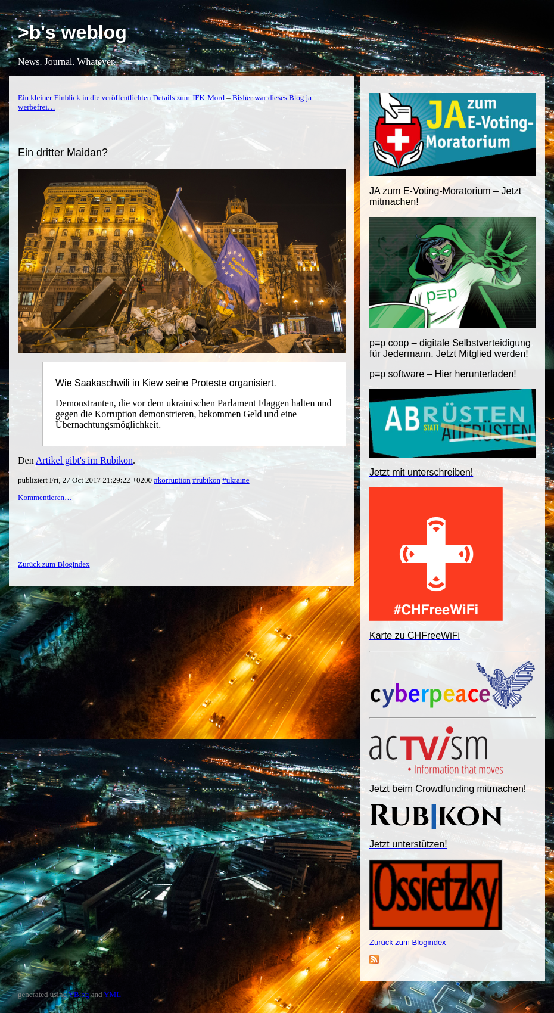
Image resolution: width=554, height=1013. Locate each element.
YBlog (79, 994)
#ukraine (235, 480)
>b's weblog (72, 32)
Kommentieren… (45, 497)
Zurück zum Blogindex (407, 942)
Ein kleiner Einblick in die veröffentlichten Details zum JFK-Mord (121, 97)
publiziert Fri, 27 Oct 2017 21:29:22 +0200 (86, 480)
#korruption (172, 480)
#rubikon (206, 480)
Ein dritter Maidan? (63, 153)
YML (112, 994)
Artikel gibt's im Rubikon (84, 460)
